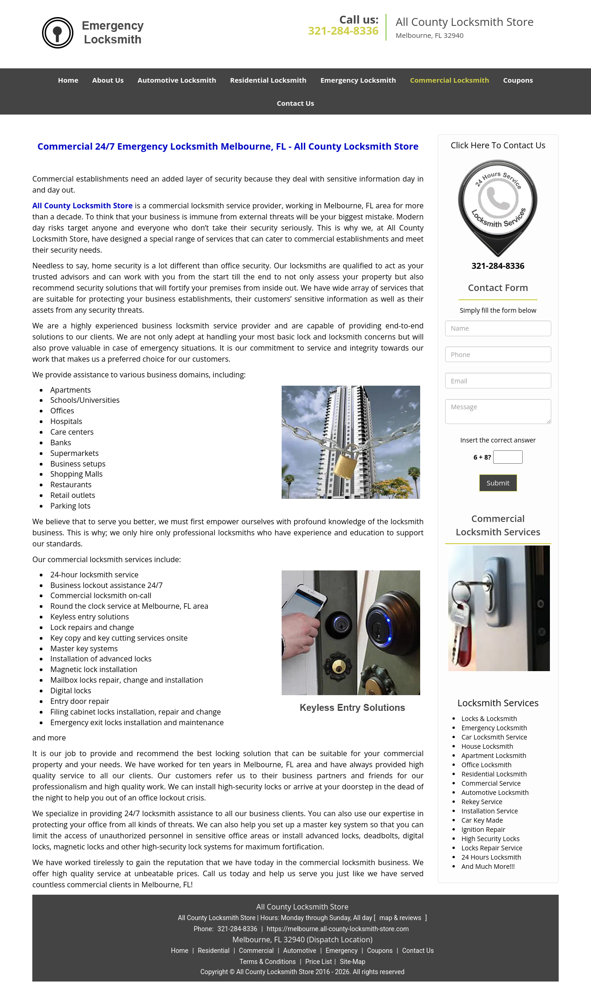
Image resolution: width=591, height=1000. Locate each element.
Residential (213, 950)
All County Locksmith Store (82, 205)
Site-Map (352, 961)
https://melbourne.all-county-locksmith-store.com (338, 929)
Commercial (256, 950)
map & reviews (401, 917)
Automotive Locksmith (177, 80)
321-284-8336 (343, 30)
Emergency (341, 950)
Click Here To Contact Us (498, 145)
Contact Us (295, 103)
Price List (318, 961)
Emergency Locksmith (358, 80)
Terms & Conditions (268, 961)
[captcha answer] (508, 457)
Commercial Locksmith (449, 80)
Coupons (518, 80)
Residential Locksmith (268, 80)
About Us (108, 80)
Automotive (299, 950)
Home (68, 80)
